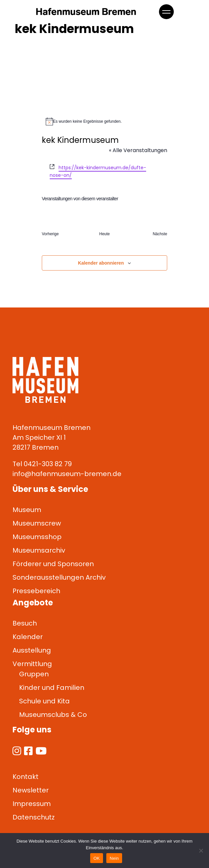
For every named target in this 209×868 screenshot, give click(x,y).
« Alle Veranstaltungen (138, 150)
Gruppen (34, 674)
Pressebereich (36, 590)
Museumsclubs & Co (53, 714)
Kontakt (26, 776)
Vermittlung (32, 663)
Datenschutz (34, 817)
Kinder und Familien (51, 687)
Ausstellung (32, 650)
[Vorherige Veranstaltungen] (50, 234)
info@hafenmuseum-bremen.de (67, 473)
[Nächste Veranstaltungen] (160, 234)
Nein (114, 858)
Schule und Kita (44, 701)
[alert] (104, 121)
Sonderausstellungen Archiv (59, 577)
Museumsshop (37, 536)
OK (96, 858)
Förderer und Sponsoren (53, 563)
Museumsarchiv (39, 550)
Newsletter (31, 790)
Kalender (28, 636)
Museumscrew (37, 523)
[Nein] (200, 850)
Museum (27, 509)
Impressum (32, 803)
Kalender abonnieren (101, 263)
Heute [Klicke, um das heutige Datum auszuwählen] (104, 234)
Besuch (25, 623)
